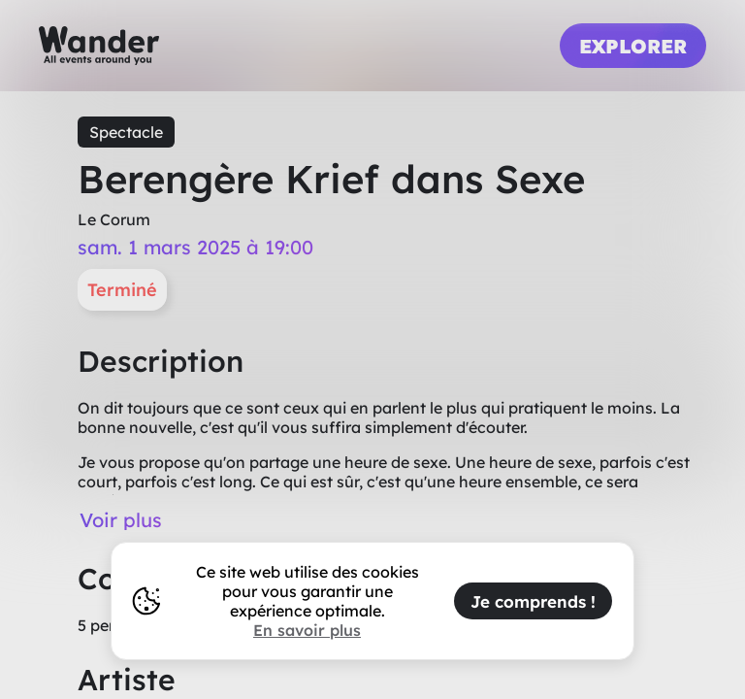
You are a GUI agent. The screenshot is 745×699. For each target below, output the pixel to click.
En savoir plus (307, 630)
